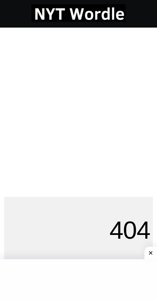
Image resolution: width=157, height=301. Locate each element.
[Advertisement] (78, 110)
